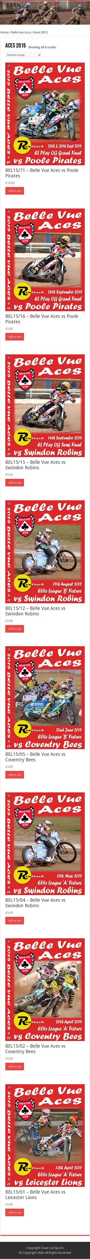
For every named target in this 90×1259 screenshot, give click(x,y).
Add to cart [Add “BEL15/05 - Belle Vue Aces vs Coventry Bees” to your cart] (14, 774)
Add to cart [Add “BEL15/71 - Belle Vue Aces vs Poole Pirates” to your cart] (14, 190)
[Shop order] (23, 55)
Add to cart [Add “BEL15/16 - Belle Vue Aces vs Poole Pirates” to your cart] (14, 336)
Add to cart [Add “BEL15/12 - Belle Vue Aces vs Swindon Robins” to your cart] (14, 628)
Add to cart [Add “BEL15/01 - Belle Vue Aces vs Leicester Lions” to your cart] (14, 1212)
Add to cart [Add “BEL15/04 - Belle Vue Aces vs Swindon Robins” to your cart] (14, 920)
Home (4, 32)
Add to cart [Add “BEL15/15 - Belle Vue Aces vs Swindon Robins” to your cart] (14, 482)
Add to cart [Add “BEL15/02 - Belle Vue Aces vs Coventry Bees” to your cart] (14, 1066)
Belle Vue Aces (21, 32)
